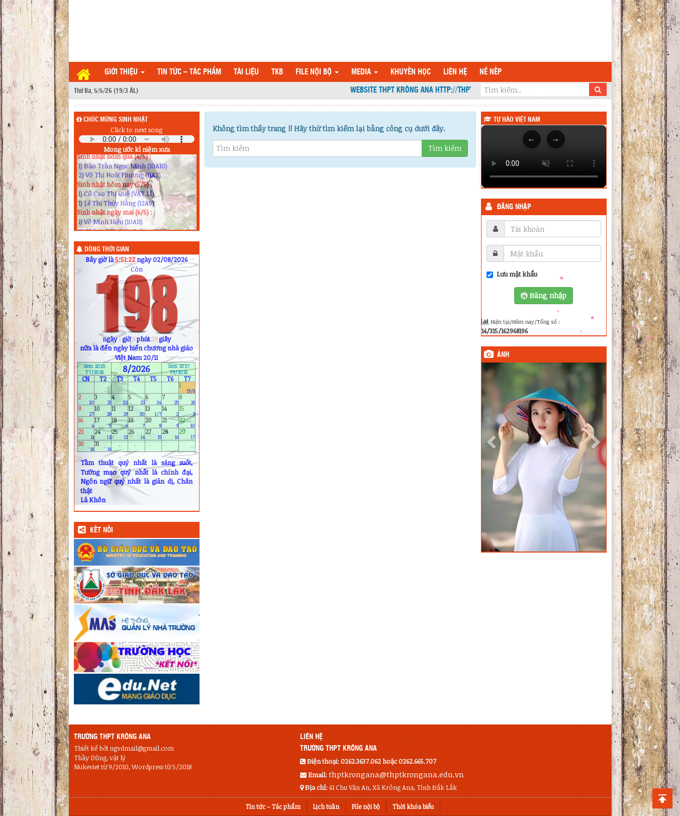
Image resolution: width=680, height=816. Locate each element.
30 (86, 445)
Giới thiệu (125, 72)
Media (364, 72)
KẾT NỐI (101, 530)
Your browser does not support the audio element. (137, 139)
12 (136, 410)
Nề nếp (490, 72)
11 (120, 410)
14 (170, 410)
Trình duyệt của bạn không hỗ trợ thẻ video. (543, 156)
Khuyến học (411, 72)
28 (170, 434)
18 (120, 422)
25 (120, 434)
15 (187, 410)
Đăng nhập (514, 207)
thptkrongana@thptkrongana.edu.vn (396, 774)
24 (102, 434)
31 (102, 445)
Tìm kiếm (444, 148)
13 (153, 410)
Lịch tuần (326, 806)
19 (136, 422)
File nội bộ (317, 72)
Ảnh (503, 354)
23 (86, 434)
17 (102, 422)
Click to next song (136, 129)
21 (170, 422)
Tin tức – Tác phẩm (189, 72)
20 (153, 422)
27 (153, 434)
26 (136, 434)
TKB (277, 72)
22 (187, 422)
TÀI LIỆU (246, 72)
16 (86, 422)
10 (102, 410)
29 (187, 434)
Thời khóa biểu (413, 806)
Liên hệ (455, 72)
